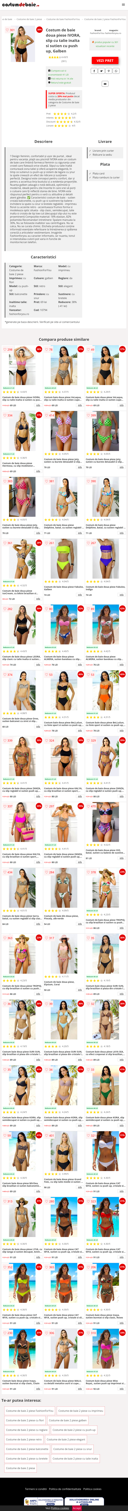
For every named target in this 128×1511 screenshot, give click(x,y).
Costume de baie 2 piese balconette (27, 1449)
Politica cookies (92, 1489)
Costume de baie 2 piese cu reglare (27, 1430)
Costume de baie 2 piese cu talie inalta (75, 1458)
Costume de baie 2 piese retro (24, 1439)
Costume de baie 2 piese (29, 19)
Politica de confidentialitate (65, 1489)
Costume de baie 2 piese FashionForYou (105, 19)
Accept (77, 1508)
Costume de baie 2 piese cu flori (25, 1420)
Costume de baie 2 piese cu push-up (74, 1430)
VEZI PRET (105, 60)
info (38, 405)
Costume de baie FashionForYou (63, 19)
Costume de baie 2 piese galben (68, 1420)
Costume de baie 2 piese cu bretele (27, 1458)
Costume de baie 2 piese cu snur (72, 1449)
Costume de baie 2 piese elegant (66, 1439)
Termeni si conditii (36, 1489)
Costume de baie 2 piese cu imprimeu (81, 1411)
